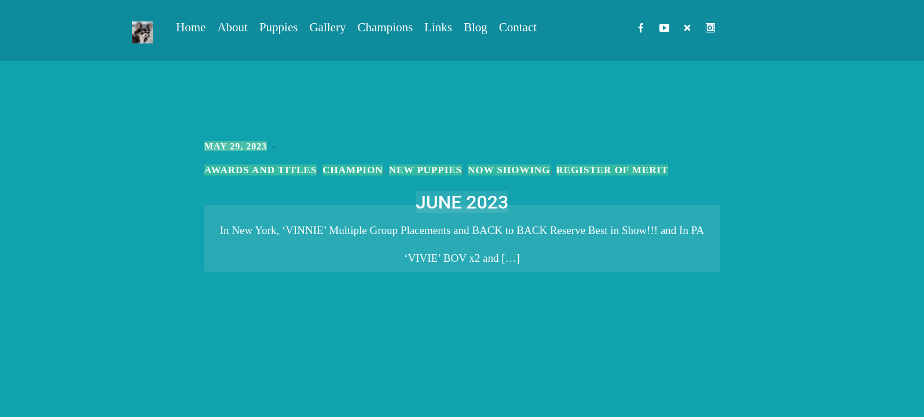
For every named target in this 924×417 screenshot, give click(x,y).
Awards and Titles (260, 169)
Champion (352, 169)
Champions (385, 27)
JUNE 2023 (462, 202)
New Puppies (425, 169)
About (232, 27)
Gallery (327, 27)
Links (438, 27)
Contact (518, 27)
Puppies (278, 27)
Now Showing (509, 169)
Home (191, 27)
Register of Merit (612, 169)
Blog (475, 27)
